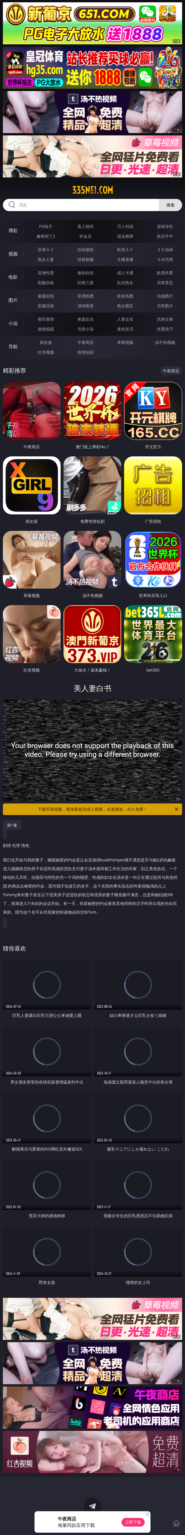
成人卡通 (125, 272)
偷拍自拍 (85, 272)
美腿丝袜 (46, 306)
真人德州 (85, 226)
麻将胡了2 (46, 236)
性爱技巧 (165, 329)
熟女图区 (125, 306)
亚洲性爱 (46, 272)
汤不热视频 (165, 342)
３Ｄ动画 (165, 249)
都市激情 (46, 319)
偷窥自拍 (46, 296)
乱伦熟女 (125, 282)
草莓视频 (125, 342)
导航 (13, 346)
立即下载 (133, 1522)
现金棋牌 (125, 236)
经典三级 (85, 282)
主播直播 (125, 259)
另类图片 (165, 306)
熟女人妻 (46, 259)
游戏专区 (165, 226)
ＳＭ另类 (165, 259)
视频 (13, 254)
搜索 (170, 205)
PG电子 (46, 226)
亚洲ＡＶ (46, 249)
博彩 (13, 230)
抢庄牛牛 (165, 236)
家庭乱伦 (85, 319)
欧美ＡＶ (125, 249)
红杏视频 (46, 352)
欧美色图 (125, 296)
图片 (13, 300)
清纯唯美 (85, 306)
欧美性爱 (165, 272)
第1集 (12, 825)
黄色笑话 (125, 329)
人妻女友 (125, 319)
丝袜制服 (85, 259)
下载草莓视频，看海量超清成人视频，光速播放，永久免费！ (108, 809)
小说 (13, 323)
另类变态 (165, 282)
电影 (13, 277)
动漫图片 (165, 296)
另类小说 (85, 329)
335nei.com (92, 190)
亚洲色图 (85, 296)
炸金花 (85, 236)
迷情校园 (46, 329)
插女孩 (46, 342)
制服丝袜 (46, 282)
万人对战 (125, 226)
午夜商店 (85, 342)
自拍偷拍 (85, 249)
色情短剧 (85, 352)
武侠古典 (165, 319)
